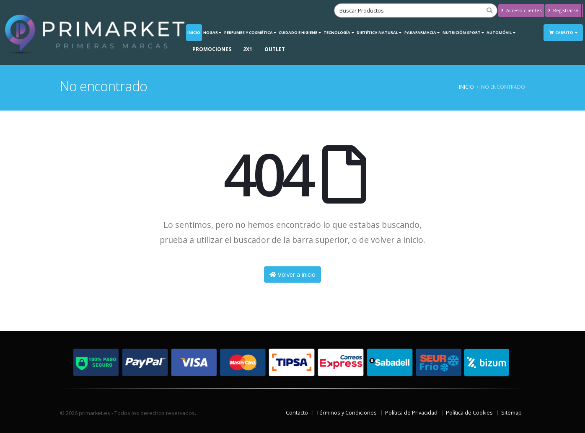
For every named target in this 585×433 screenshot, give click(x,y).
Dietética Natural (377, 32)
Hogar (210, 32)
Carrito (561, 32)
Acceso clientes (521, 10)
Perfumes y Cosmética (248, 32)
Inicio (193, 32)
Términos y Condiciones (346, 412)
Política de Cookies (469, 412)
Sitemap (511, 412)
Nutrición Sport (462, 32)
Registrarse (563, 10)
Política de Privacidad (411, 412)
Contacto (297, 412)
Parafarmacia (420, 32)
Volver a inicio (292, 274)
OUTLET (274, 49)
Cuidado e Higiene (298, 32)
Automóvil (499, 32)
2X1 (247, 49)
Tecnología (337, 32)
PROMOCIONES (211, 49)
